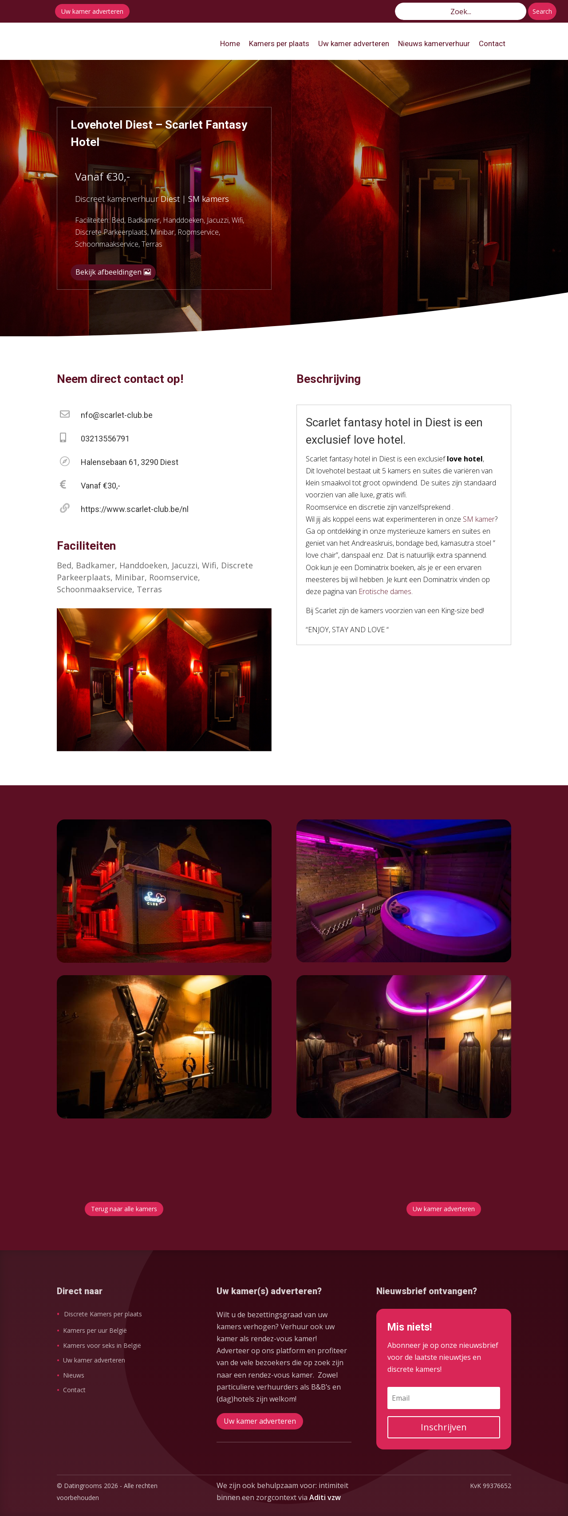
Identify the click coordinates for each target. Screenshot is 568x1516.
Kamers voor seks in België (102, 1345)
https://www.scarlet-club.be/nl (135, 509)
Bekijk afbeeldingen (108, 272)
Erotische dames (385, 591)
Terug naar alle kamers (124, 1209)
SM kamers (208, 198)
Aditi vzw (325, 1497)
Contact (74, 1390)
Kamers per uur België (95, 1330)
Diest (170, 198)
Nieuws (73, 1375)
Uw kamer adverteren (92, 11)
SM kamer (479, 519)
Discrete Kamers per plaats (103, 1314)
